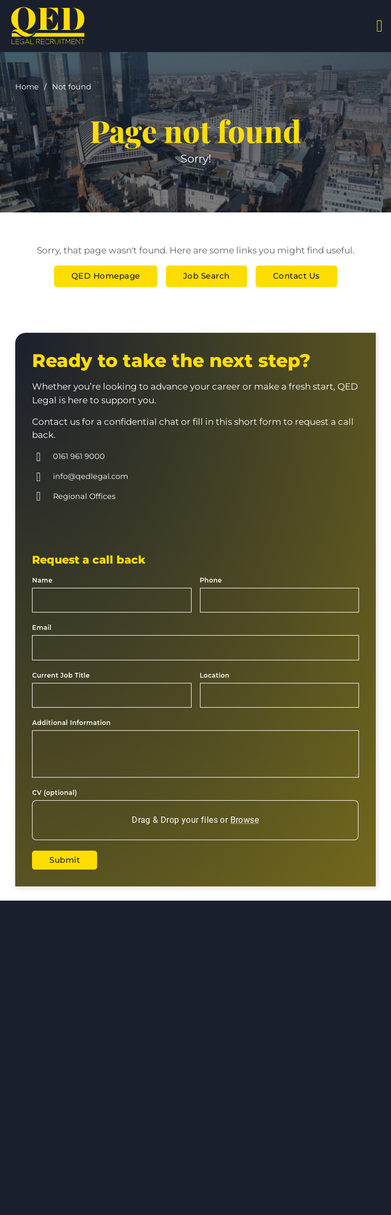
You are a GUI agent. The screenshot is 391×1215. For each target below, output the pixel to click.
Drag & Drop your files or (195, 820)
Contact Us (296, 276)
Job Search (206, 276)
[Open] (379, 25)
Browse (244, 820)
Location (215, 675)
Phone (211, 580)
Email (41, 627)
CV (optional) (54, 793)
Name (42, 580)
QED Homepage (105, 276)
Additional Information (71, 723)
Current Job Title (61, 675)
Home (27, 86)
